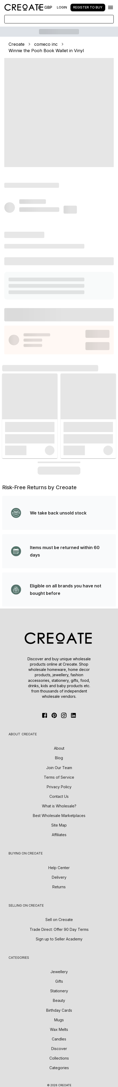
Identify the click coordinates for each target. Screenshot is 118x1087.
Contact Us (59, 796)
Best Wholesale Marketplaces (59, 815)
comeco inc (46, 44)
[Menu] (110, 7)
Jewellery (59, 971)
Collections (59, 1058)
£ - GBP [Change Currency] (45, 7)
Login (62, 7)
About (59, 748)
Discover (59, 1048)
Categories (59, 1067)
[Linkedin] (73, 715)
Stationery (59, 991)
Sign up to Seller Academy (59, 939)
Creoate (17, 44)
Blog (59, 758)
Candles (59, 1039)
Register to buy (88, 7)
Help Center (59, 867)
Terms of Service (59, 777)
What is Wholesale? (59, 806)
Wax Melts (59, 1029)
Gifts (59, 981)
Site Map (59, 825)
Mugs (59, 1020)
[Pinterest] (54, 715)
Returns (59, 887)
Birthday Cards (59, 1010)
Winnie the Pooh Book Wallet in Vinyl (46, 50)
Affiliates (59, 834)
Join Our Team (59, 767)
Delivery (59, 877)
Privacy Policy (59, 787)
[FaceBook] (44, 715)
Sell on (59, 919)
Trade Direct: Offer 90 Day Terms (59, 929)
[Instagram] (63, 715)
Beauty (59, 1000)
